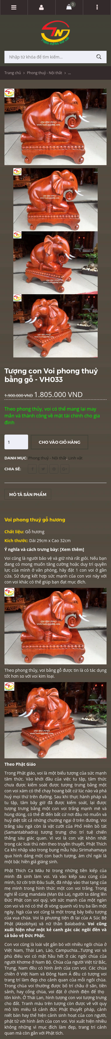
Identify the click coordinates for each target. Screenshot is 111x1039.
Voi (104, 820)
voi (59, 838)
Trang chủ (12, 72)
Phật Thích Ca (18, 870)
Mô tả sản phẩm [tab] (27, 494)
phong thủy (26, 670)
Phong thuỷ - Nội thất (44, 72)
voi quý (40, 900)
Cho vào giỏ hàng (59, 442)
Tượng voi (90, 950)
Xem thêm (72, 549)
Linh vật (75, 458)
